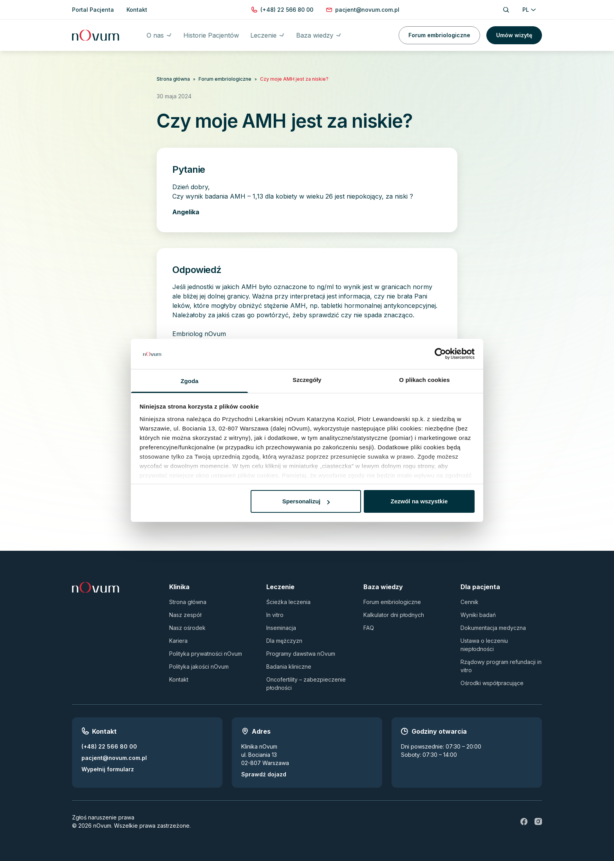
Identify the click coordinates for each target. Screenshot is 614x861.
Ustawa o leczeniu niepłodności (484, 644)
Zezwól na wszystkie (419, 501)
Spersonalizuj (306, 501)
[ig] (538, 821)
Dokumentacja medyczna (493, 627)
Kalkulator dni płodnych (393, 614)
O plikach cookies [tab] (424, 379)
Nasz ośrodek (187, 627)
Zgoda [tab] (190, 381)
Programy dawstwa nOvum (300, 653)
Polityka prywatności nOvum (205, 653)
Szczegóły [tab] (307, 379)
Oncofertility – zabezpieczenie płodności (306, 683)
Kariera (178, 640)
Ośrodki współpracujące (492, 683)
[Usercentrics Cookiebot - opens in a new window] (440, 354)
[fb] (524, 821)
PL (529, 9)
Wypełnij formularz (107, 769)
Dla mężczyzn (284, 640)
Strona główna (173, 79)
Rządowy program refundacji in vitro (501, 665)
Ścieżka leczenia (288, 602)
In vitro (275, 614)
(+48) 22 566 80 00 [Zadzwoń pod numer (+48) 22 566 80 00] (109, 746)
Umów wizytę (514, 35)
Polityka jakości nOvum (199, 666)
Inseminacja (281, 627)
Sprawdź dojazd (263, 774)
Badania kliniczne (288, 666)
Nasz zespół (185, 614)
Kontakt (178, 679)
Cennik (469, 602)
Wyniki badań (478, 614)
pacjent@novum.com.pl (114, 757)
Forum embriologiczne (439, 35)
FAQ (368, 627)
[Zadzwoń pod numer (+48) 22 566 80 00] (286, 9)
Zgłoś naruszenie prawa (103, 817)
